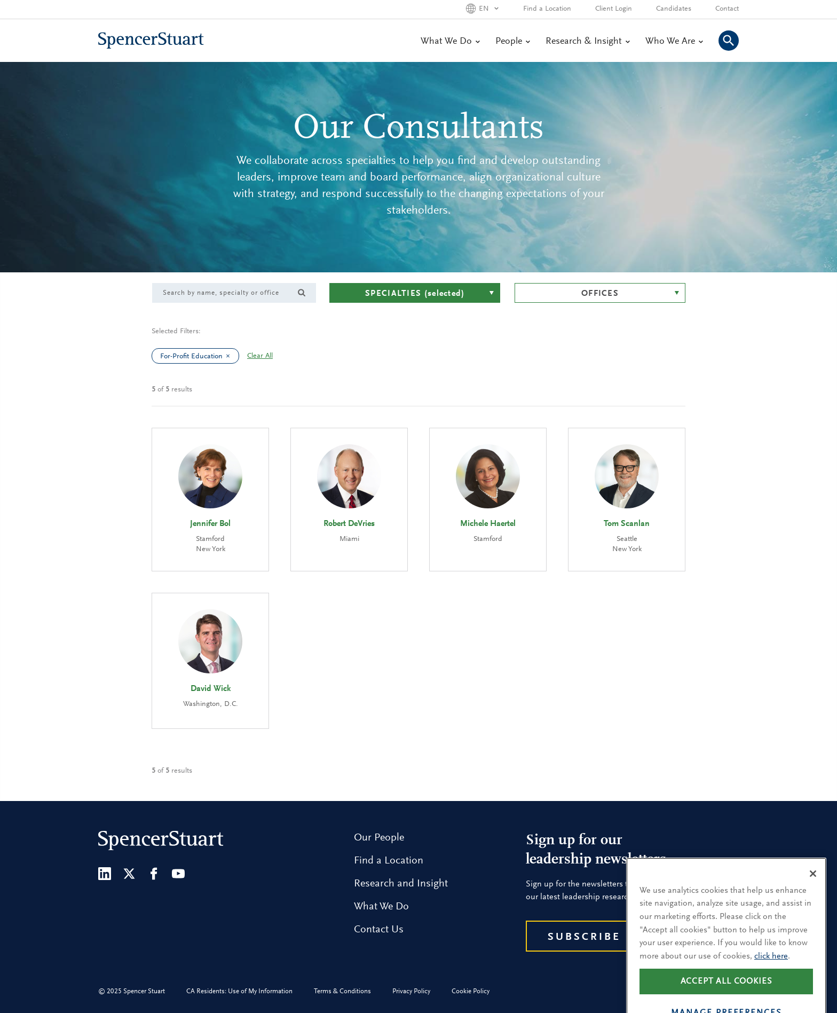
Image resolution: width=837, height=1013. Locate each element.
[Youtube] (178, 873)
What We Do (450, 41)
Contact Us (379, 929)
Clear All (260, 356)
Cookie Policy (470, 991)
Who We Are (673, 41)
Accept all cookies (726, 997)
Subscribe (584, 937)
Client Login (613, 9)
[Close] (813, 889)
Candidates (673, 9)
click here (771, 972)
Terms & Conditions (342, 991)
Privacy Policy (411, 991)
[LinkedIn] (104, 873)
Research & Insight (587, 41)
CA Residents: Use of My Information (239, 991)
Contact (727, 9)
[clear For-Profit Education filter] (231, 356)
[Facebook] (153, 873)
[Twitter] (129, 873)
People (512, 41)
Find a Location (547, 9)
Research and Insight (401, 883)
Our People (379, 838)
